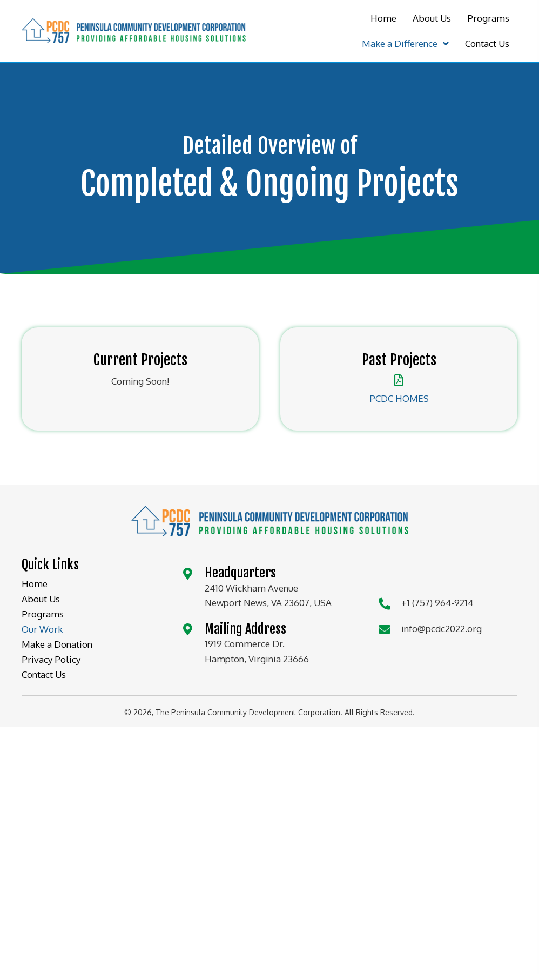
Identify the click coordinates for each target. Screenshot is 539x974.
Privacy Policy (51, 659)
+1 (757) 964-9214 (437, 602)
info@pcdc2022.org (441, 628)
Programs (43, 614)
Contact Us (44, 674)
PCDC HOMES (399, 398)
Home (35, 583)
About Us (41, 598)
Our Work (42, 629)
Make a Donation (57, 644)
